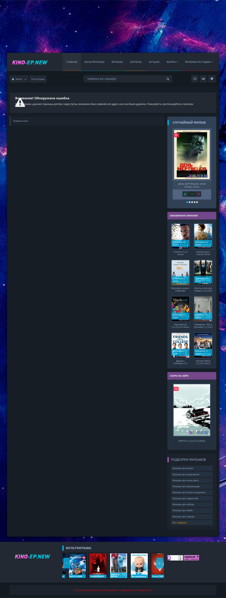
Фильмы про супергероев (186, 474)
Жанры (172, 62)
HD (176, 135)
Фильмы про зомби (183, 510)
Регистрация (37, 79)
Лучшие (154, 62)
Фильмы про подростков (185, 498)
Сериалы (136, 62)
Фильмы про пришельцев (186, 486)
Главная (71, 62)
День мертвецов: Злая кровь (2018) (192, 185)
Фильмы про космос (183, 468)
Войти (19, 79)
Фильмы (117, 62)
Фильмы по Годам (199, 62)
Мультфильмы (94, 62)
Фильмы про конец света (186, 480)
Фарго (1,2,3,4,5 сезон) (192, 440)
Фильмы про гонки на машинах (189, 492)
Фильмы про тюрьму (183, 516)
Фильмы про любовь (183, 504)
